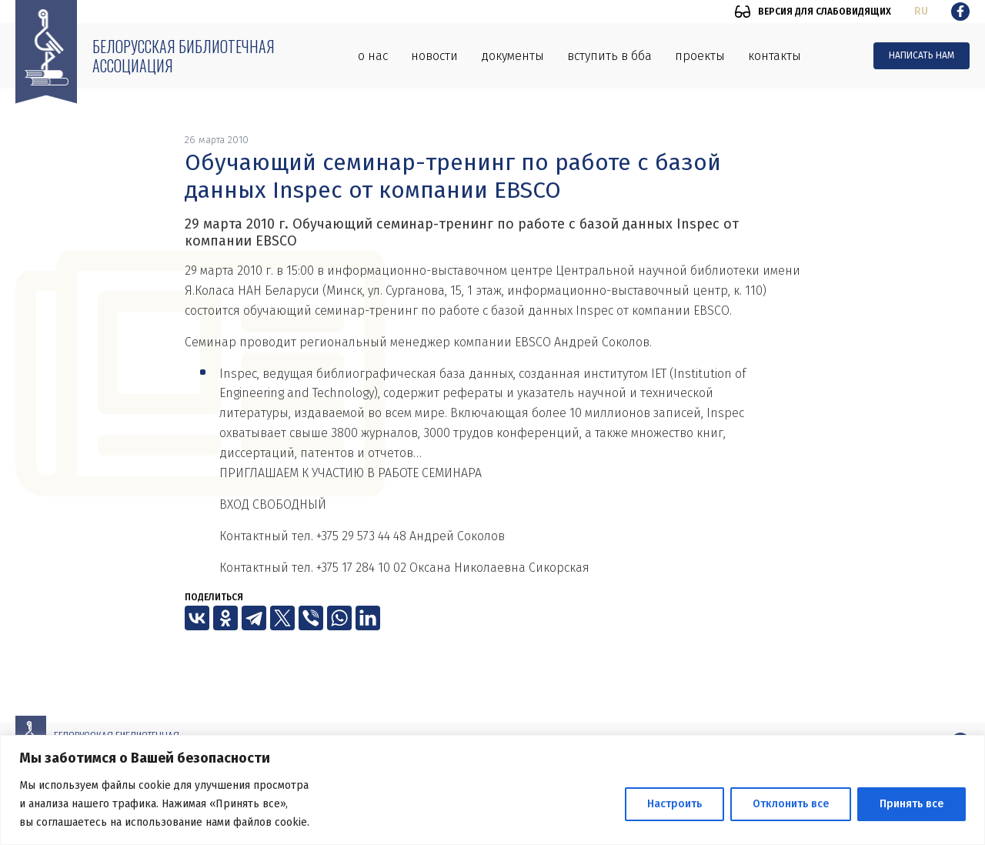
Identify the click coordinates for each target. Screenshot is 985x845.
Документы (512, 55)
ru (921, 11)
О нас (373, 55)
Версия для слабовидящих (824, 11)
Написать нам (921, 55)
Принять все (911, 803)
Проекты (700, 55)
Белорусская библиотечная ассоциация (183, 56)
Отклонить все (791, 803)
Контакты (774, 55)
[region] (492, 790)
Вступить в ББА (609, 55)
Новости (434, 55)
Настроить (674, 803)
